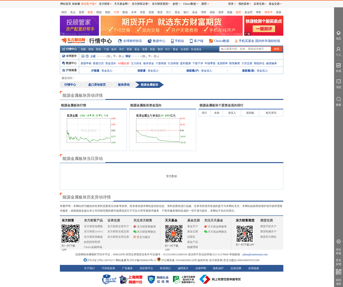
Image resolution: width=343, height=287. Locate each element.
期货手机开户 (268, 226)
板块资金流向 (146, 105)
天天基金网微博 (215, 226)
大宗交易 (247, 63)
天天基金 (171, 220)
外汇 (168, 12)
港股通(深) (248, 70)
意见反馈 (338, 262)
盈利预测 (185, 63)
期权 (107, 12)
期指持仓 (259, 63)
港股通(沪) (192, 70)
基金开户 (192, 226)
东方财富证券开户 (118, 226)
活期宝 (191, 236)
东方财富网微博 (144, 226)
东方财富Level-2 (93, 231)
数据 (125, 12)
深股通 (141, 70)
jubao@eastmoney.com (255, 254)
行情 (116, 12)
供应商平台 (146, 268)
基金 (195, 12)
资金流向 (110, 63)
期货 (160, 12)
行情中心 (69, 49)
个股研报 (161, 63)
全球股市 (69, 56)
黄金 (177, 12)
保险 (212, 12)
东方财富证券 (140, 3)
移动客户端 (88, 3)
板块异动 (124, 84)
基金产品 (192, 242)
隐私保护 (218, 268)
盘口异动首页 (97, 84)
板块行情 (73, 105)
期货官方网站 (268, 236)
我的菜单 (243, 3)
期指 (99, 12)
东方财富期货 (245, 220)
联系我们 (165, 268)
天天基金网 (121, 3)
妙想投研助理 (92, 242)
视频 (229, 12)
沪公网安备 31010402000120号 (177, 260)
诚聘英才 (183, 268)
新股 (90, 12)
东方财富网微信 (144, 231)
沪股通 (95, 70)
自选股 (185, 49)
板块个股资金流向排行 (221, 105)
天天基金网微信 (215, 231)
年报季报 (210, 63)
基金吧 (248, 12)
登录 (231, 3)
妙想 (175, 3)
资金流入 (106, 70)
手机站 (179, 41)
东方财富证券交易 (118, 236)
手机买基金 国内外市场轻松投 (259, 41)
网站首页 (65, 3)
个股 (106, 49)
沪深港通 (69, 70)
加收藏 (76, 3)
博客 (258, 12)
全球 (134, 12)
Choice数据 (221, 41)
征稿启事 (236, 268)
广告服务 (127, 268)
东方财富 (68, 220)
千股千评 (197, 63)
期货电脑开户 (268, 231)
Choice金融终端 (93, 247)
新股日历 (98, 63)
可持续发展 (108, 268)
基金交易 (192, 231)
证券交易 (259, 3)
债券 (221, 12)
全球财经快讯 (132, 41)
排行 (121, 49)
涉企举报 (338, 251)
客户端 (198, 41)
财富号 (269, 12)
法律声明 (200, 268)
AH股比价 (123, 63)
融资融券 (271, 63)
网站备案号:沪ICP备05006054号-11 (136, 260)
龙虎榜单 (222, 63)
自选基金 (196, 49)
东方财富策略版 (93, 236)
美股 (142, 12)
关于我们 (89, 268)
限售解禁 (234, 63)
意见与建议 (141, 237)
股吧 (238, 12)
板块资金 (148, 63)
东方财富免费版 (93, 226)
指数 (83, 49)
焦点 (73, 12)
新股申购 (86, 63)
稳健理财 (192, 247)
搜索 (278, 12)
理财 (203, 12)
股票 (81, 12)
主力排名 (136, 63)
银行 (186, 12)
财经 (64, 12)
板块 (114, 49)
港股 (151, 12)
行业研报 (173, 63)
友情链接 (253, 268)
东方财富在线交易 (118, 231)
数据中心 (159, 41)
